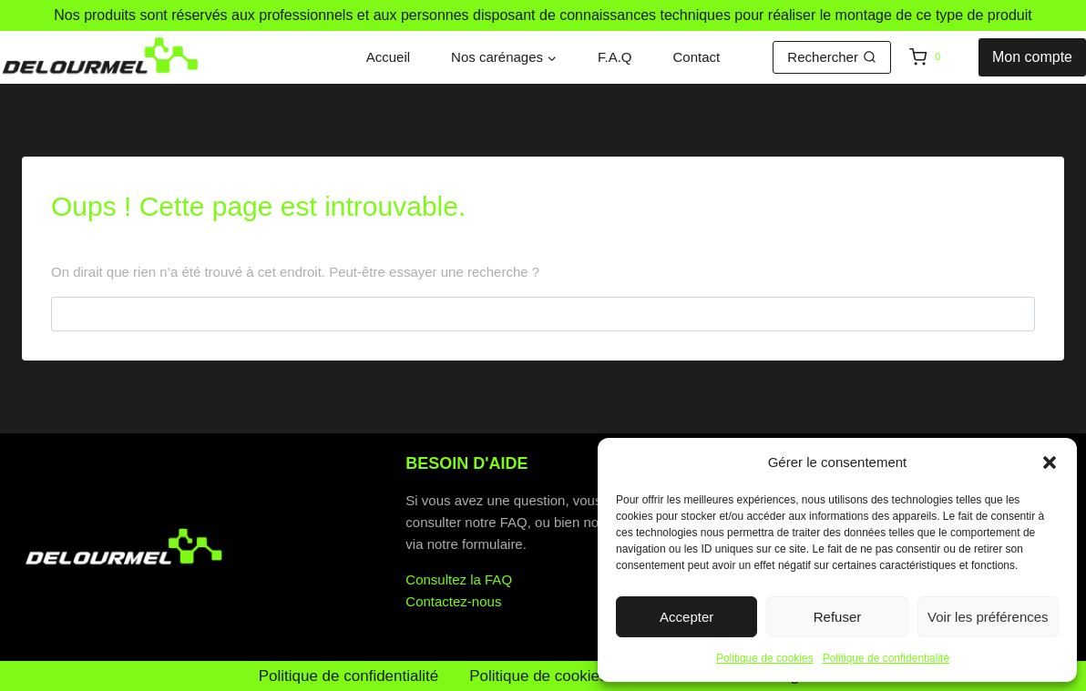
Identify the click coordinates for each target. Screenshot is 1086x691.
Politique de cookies (765, 658)
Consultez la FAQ (458, 579)
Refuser (838, 617)
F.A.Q (615, 57)
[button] (1049, 462)
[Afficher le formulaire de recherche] (832, 57)
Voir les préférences (988, 617)
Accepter (686, 617)
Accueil (388, 57)
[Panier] (939, 57)
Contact (697, 57)
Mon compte (1032, 57)
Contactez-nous (453, 601)
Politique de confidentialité (886, 658)
